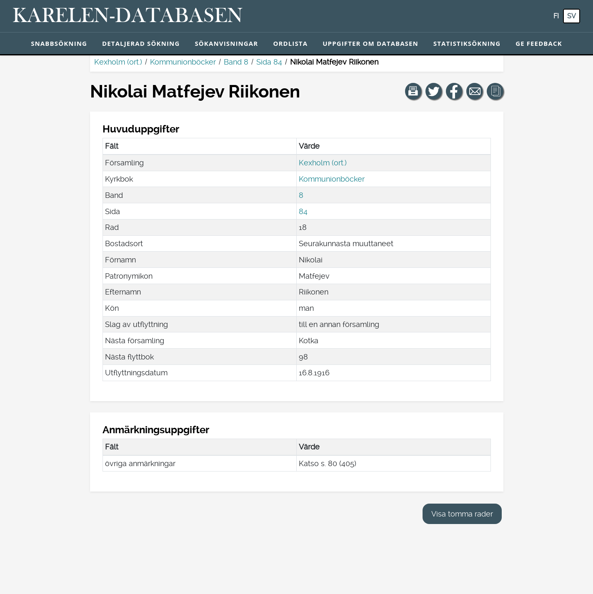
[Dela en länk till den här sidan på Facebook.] (454, 91)
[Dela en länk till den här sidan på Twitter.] (433, 91)
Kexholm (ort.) (118, 61)
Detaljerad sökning (141, 43)
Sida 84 (269, 61)
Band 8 (236, 61)
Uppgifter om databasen (370, 43)
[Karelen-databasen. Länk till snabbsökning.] (127, 16)
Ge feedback (538, 43)
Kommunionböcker (183, 61)
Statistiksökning (466, 43)
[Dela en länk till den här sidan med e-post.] (474, 91)
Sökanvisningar (226, 43)
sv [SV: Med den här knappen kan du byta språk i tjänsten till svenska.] (571, 16)
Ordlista (290, 43)
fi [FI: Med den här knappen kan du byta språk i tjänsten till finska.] (556, 16)
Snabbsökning (59, 43)
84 (303, 211)
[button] (413, 91)
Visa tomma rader (462, 513)
